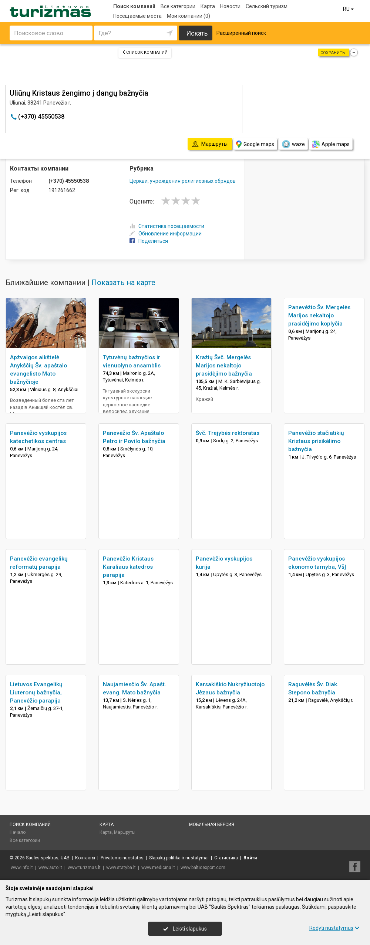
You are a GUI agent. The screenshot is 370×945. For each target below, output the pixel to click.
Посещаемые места (137, 16)
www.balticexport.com (203, 867)
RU (349, 9)
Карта (208, 6)
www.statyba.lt (121, 867)
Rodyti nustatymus (334, 928)
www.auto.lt (50, 867)
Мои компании (188, 16)
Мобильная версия (211, 824)
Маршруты (124, 832)
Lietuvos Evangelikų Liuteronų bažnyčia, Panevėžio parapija (36, 692)
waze (293, 144)
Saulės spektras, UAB (48, 857)
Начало (18, 832)
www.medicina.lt (158, 867)
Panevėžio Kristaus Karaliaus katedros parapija (128, 566)
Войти (250, 857)
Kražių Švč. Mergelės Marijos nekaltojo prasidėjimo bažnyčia (224, 365)
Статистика (226, 857)
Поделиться (149, 241)
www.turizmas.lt (84, 867)
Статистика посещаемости (167, 226)
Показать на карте (123, 282)
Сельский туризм (266, 6)
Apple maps (331, 144)
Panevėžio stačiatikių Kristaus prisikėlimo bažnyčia (316, 441)
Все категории (178, 6)
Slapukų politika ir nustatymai (179, 857)
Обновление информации (166, 234)
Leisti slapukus (185, 929)
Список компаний (145, 52)
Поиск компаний (134, 6)
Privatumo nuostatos (122, 857)
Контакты (85, 857)
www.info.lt (22, 867)
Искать (197, 33)
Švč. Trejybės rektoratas (227, 433)
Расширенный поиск (241, 33)
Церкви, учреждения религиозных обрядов (183, 181)
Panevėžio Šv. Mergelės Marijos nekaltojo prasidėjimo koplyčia (319, 315)
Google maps (255, 144)
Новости (230, 6)
